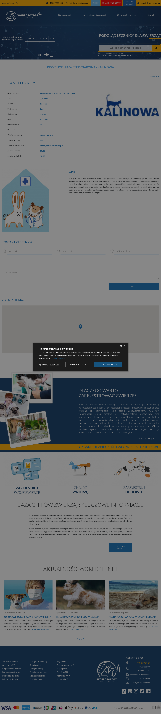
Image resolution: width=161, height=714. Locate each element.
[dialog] (80, 356)
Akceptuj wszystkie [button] (107, 365)
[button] (49, 365)
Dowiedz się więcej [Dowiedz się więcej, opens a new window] (58, 358)
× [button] (124, 346)
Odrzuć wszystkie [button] (78, 365)
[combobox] (121, 346)
